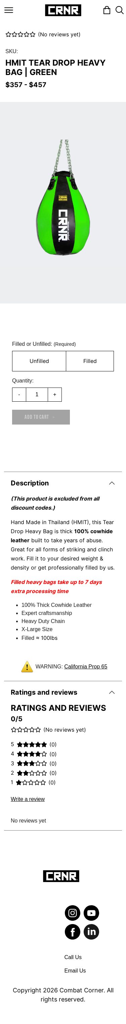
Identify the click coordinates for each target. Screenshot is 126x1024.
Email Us (75, 971)
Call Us (73, 957)
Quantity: (23, 380)
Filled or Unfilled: (44, 344)
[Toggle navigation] (8, 10)
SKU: (11, 51)
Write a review (28, 799)
